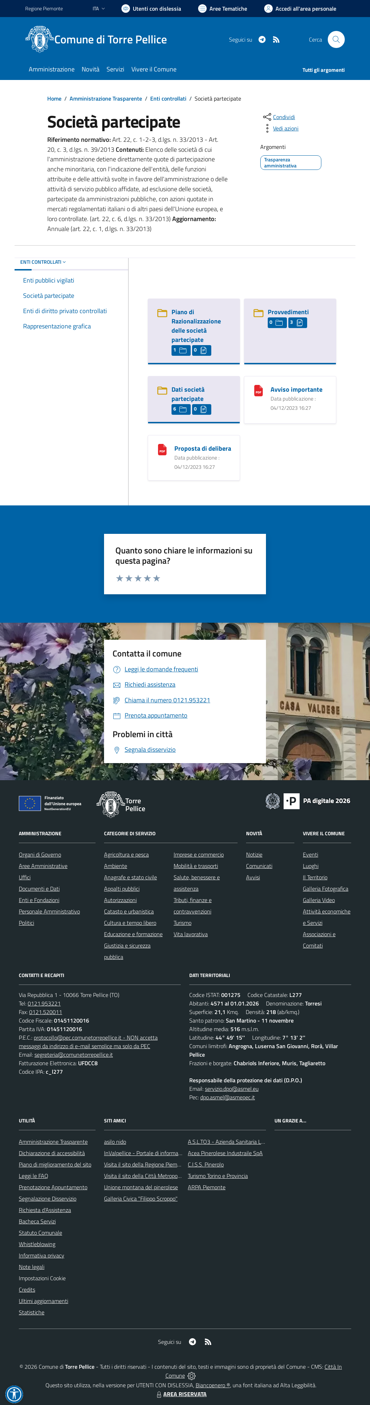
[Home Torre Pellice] (100, 39)
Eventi (310, 854)
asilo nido (115, 1141)
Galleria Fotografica (325, 888)
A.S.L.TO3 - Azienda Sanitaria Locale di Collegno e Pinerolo (257, 1141)
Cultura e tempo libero (130, 922)
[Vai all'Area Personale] (300, 8)
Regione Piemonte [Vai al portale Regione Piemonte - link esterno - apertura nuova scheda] (44, 8)
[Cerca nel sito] (336, 39)
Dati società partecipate (188, 394)
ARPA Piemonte (206, 1187)
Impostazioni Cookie (42, 1278)
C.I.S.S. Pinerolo (206, 1164)
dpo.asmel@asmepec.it (227, 1097)
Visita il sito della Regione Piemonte (146, 1164)
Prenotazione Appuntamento (53, 1187)
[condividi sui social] (278, 117)
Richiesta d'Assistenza (45, 1210)
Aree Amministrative (43, 866)
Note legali (31, 1266)
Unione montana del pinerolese (141, 1187)
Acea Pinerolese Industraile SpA (225, 1153)
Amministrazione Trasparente (106, 98)
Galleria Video (319, 900)
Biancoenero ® (213, 1385)
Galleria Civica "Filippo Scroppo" (141, 1198)
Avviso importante (296, 389)
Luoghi (311, 866)
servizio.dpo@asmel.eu (232, 1088)
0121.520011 (45, 1012)
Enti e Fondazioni (39, 900)
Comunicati (259, 866)
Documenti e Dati (39, 888)
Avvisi (253, 877)
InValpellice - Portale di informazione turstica (157, 1153)
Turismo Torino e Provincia (218, 1175)
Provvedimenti (288, 312)
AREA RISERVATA (181, 1394)
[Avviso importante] (258, 390)
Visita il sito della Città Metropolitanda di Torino (159, 1175)
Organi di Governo (40, 854)
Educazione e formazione (133, 934)
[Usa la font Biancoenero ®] (151, 8)
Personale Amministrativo (49, 911)
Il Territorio (315, 877)
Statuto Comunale (40, 1232)
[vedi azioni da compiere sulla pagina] (280, 128)
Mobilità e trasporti (196, 866)
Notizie (254, 854)
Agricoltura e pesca (126, 854)
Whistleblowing (37, 1244)
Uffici (25, 877)
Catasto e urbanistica (129, 911)
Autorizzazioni (120, 900)
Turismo (182, 922)
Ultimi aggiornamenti (43, 1301)
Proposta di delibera (202, 448)
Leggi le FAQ (33, 1175)
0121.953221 (44, 1003)
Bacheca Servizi (37, 1221)
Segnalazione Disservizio (47, 1198)
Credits (27, 1289)
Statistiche (31, 1312)
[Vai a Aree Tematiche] (223, 8)
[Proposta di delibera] (162, 449)
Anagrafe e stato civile (130, 877)
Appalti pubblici (122, 888)
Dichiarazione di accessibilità (52, 1153)
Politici (26, 922)
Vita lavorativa (191, 934)
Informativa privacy (41, 1255)
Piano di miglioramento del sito (55, 1164)
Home (54, 98)
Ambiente (115, 866)
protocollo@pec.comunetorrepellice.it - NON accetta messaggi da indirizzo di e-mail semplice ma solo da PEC (88, 1041)
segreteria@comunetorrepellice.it (73, 1054)
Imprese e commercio (199, 854)
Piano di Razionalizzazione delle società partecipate (196, 325)
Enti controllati (168, 98)
